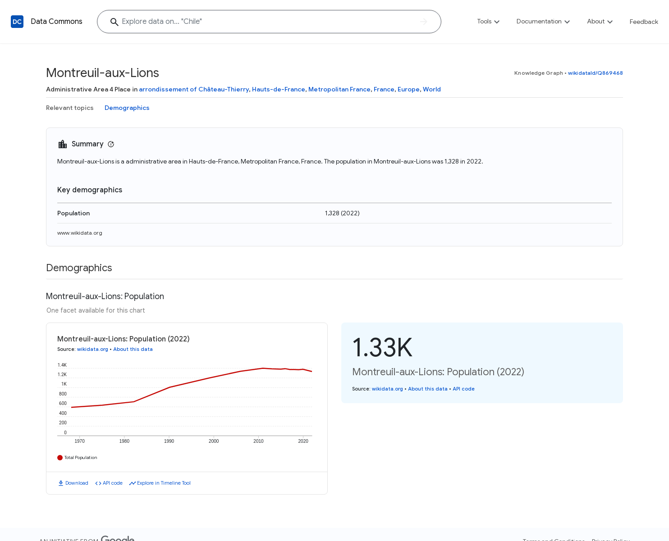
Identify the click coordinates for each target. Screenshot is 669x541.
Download (76, 483)
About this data (133, 349)
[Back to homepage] (17, 21)
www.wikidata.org (79, 232)
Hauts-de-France (278, 89)
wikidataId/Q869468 (595, 72)
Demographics (127, 108)
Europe (409, 89)
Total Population (80, 457)
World (432, 89)
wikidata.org (92, 349)
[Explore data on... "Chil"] (269, 21)
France (384, 89)
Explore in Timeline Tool (164, 483)
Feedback (644, 22)
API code (113, 483)
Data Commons (56, 21)
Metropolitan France (339, 89)
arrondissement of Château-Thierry (194, 89)
